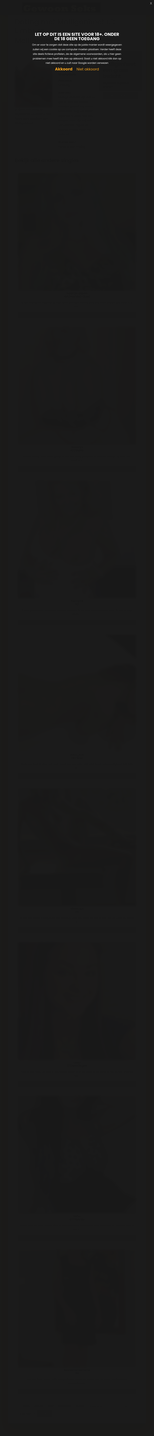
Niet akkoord (87, 69)
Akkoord (63, 69)
